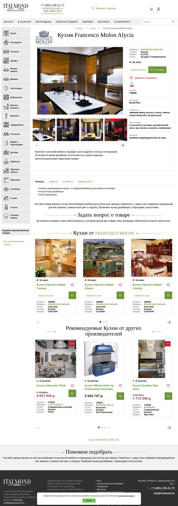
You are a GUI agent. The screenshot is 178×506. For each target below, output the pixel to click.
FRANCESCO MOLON (151, 49)
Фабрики (87, 21)
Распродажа (43, 21)
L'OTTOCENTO (55, 394)
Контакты (103, 21)
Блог (99, 470)
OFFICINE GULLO (105, 394)
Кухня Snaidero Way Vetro (145, 376)
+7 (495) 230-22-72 (52, 5)
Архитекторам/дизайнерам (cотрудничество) (110, 483)
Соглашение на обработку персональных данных (109, 491)
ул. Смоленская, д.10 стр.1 (52, 13)
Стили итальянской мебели (110, 472)
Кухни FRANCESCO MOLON (103, 429)
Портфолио (102, 475)
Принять (89, 500)
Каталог (8, 21)
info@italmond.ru (52, 8)
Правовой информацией (126, 496)
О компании (123, 21)
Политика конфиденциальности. (14, 491)
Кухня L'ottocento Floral (51, 375)
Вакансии (101, 478)
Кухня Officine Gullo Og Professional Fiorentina (99, 376)
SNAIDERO (149, 396)
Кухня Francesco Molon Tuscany (51, 281)
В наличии (24, 21)
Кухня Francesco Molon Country (147, 281)
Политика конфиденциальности (112, 487)
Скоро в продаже (67, 21)
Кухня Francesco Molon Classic (99, 281)
